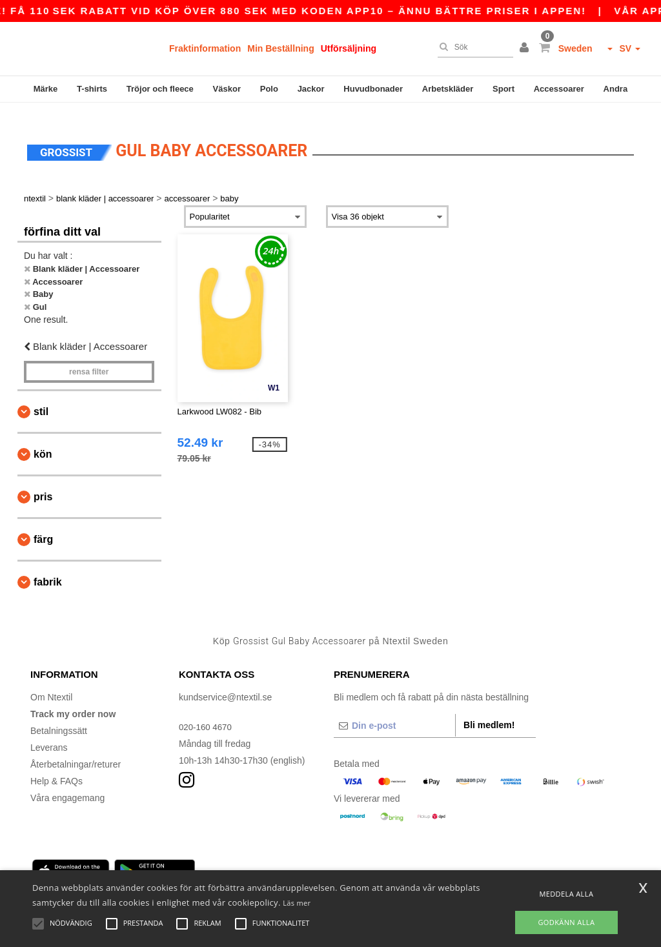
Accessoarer (559, 89)
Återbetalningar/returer (75, 751)
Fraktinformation (205, 48)
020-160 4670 (206, 714)
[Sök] (472, 47)
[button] (526, 48)
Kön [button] (43, 440)
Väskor (227, 89)
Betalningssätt (58, 718)
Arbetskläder (447, 89)
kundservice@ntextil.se (225, 684)
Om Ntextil (51, 684)
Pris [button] (43, 483)
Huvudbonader (373, 89)
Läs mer (296, 903)
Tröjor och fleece (160, 89)
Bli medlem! (488, 712)
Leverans (49, 734)
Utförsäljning (348, 48)
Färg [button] (43, 525)
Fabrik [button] (48, 568)
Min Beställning (280, 48)
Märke (46, 89)
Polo (269, 89)
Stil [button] (41, 397)
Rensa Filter (88, 358)
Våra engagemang (67, 785)
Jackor (311, 89)
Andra (616, 89)
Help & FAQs (56, 768)
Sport (503, 89)
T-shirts (92, 89)
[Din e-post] (394, 712)
